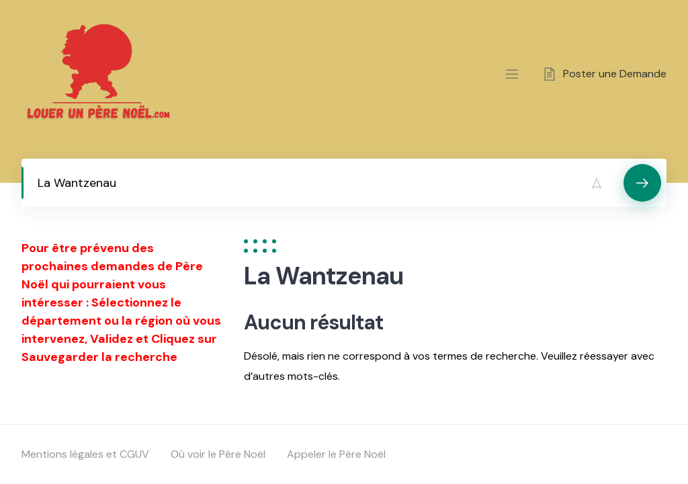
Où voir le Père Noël (218, 454)
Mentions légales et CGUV (85, 454)
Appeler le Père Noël (336, 454)
